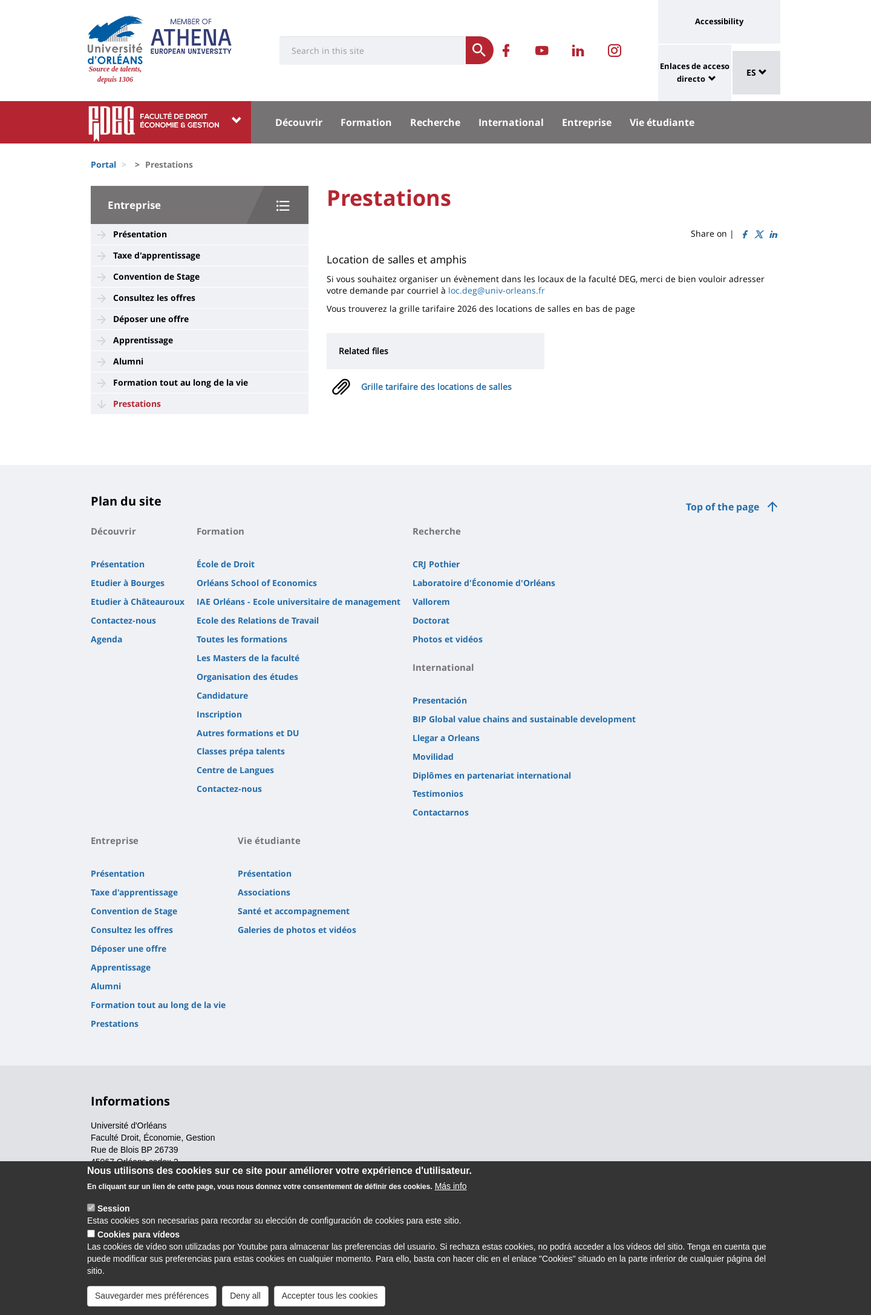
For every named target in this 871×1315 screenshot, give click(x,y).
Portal (103, 164)
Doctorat (431, 620)
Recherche (435, 122)
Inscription (219, 714)
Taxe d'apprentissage (156, 255)
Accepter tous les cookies (330, 1300)
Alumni (128, 361)
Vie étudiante (662, 122)
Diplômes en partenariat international (492, 775)
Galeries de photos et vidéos (297, 929)
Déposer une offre (151, 319)
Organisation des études (247, 676)
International (511, 122)
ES (756, 72)
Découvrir (298, 122)
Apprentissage (143, 340)
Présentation (140, 234)
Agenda (106, 639)
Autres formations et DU (248, 733)
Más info (451, 1191)
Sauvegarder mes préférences (152, 1300)
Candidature (222, 695)
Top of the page (722, 506)
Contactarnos (441, 812)
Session (113, 1213)
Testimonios (438, 793)
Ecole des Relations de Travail (258, 620)
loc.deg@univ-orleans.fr (496, 290)
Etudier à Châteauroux (137, 601)
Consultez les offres (154, 297)
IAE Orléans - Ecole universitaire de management (298, 601)
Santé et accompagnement (294, 911)
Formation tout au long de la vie (180, 382)
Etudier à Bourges (128, 582)
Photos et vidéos (448, 639)
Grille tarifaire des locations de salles (436, 386)
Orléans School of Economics (257, 582)
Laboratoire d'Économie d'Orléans (484, 582)
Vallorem (431, 601)
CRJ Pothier (436, 564)
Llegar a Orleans (446, 737)
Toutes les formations (242, 639)
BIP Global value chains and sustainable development (524, 719)
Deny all (245, 1300)
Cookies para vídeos (138, 1239)
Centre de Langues (235, 770)
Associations (264, 892)
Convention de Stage (156, 276)
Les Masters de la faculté (248, 658)
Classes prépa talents (241, 751)
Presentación (440, 700)
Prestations (137, 403)
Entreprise (587, 122)
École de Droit (226, 564)
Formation (366, 122)
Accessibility (719, 21)
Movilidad (433, 756)
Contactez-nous (123, 620)
